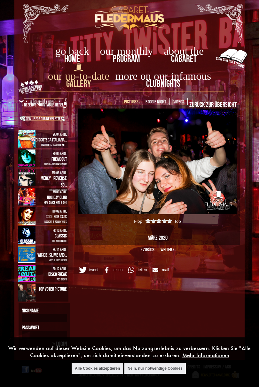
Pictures (131, 101)
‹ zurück (148, 249)
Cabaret (184, 58)
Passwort (30, 327)
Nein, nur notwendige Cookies (155, 368)
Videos (178, 101)
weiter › (167, 249)
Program (126, 58)
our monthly (126, 51)
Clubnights (163, 83)
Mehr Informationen (205, 355)
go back (72, 51)
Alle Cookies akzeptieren (97, 368)
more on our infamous (163, 76)
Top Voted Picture (53, 289)
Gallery (78, 83)
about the (184, 51)
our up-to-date (78, 76)
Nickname (30, 310)
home (72, 58)
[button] (87, 270)
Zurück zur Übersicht (213, 104)
